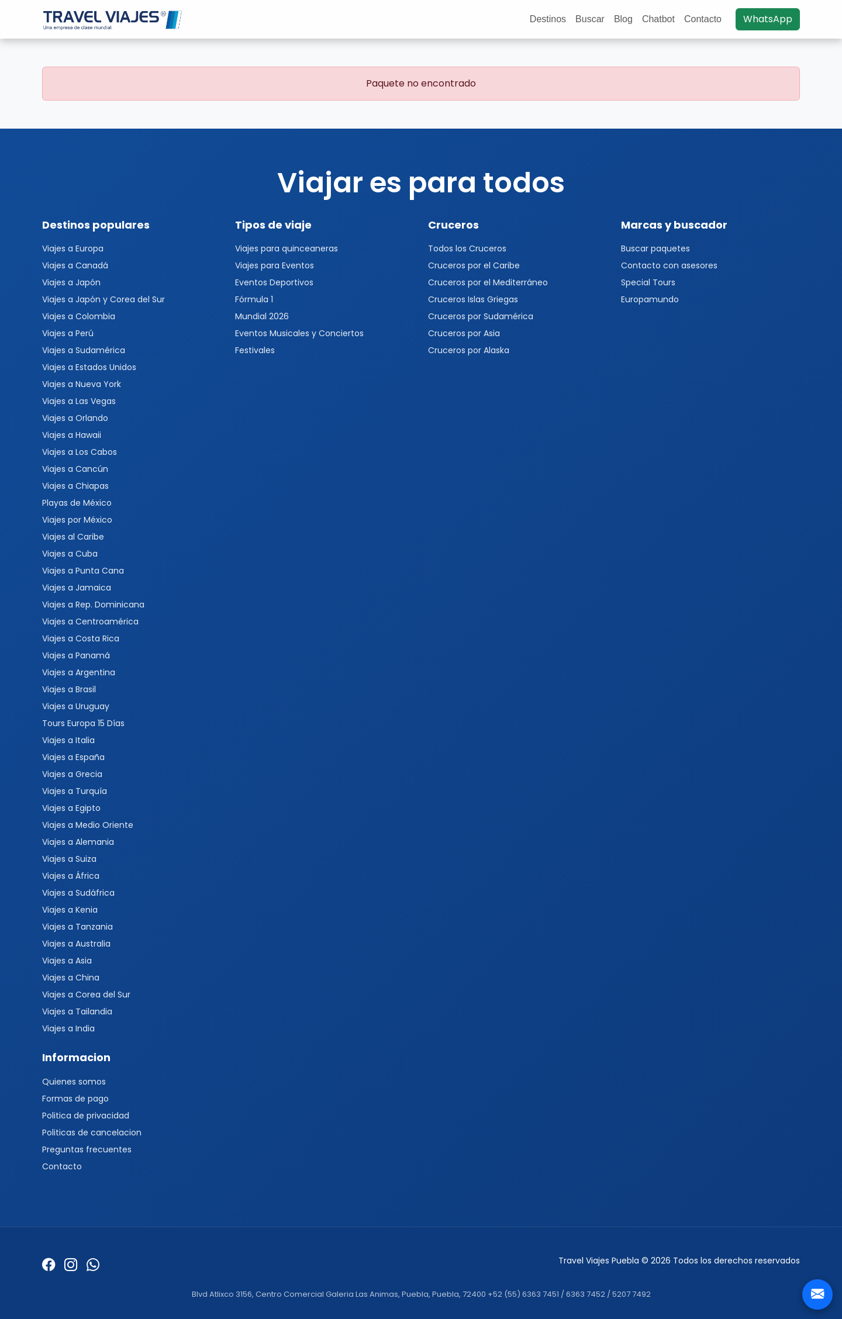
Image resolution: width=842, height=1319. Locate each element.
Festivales (255, 350)
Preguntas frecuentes (87, 1149)
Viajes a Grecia (72, 774)
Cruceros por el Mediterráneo (488, 282)
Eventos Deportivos (274, 282)
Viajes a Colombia (78, 316)
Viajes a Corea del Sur (86, 994)
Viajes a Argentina (78, 672)
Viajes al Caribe (73, 537)
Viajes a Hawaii (71, 435)
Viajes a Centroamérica (90, 621)
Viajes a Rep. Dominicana (93, 604)
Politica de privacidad (85, 1115)
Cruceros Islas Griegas (473, 299)
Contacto (703, 19)
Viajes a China (70, 977)
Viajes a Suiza (69, 859)
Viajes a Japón (71, 282)
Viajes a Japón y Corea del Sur (103, 299)
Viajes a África (70, 876)
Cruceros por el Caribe (474, 265)
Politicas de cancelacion (92, 1132)
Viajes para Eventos (274, 265)
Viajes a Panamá (76, 655)
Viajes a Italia (68, 740)
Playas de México (77, 503)
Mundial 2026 (262, 316)
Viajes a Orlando (75, 418)
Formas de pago (75, 1098)
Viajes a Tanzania (77, 927)
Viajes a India (68, 1028)
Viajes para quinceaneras (286, 248)
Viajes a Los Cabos (79, 452)
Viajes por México (77, 520)
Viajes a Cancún (75, 469)
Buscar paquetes (655, 248)
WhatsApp (767, 19)
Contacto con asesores (669, 265)
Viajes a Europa (72, 248)
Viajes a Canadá (75, 265)
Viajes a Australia (76, 943)
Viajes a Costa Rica (80, 638)
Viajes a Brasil (69, 689)
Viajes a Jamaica (76, 587)
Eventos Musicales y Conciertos (299, 333)
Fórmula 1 (254, 299)
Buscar (590, 19)
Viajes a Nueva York (81, 384)
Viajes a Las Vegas (79, 401)
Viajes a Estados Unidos (89, 367)
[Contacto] (817, 1294)
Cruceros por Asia (464, 333)
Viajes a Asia (67, 960)
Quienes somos (74, 1081)
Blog (623, 19)
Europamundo (650, 299)
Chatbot (658, 19)
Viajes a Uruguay (75, 706)
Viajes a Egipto (71, 808)
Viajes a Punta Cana (83, 570)
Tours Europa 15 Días (83, 723)
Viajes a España (73, 757)
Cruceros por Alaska (468, 350)
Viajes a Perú (68, 333)
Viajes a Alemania (78, 842)
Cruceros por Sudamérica (480, 316)
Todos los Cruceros (467, 248)
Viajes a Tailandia (77, 1011)
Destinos (548, 19)
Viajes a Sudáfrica (78, 893)
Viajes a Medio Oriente (87, 825)
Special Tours (648, 282)
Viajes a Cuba (70, 554)
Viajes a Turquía (74, 791)
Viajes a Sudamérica (83, 350)
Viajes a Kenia (70, 910)
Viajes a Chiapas (75, 486)
